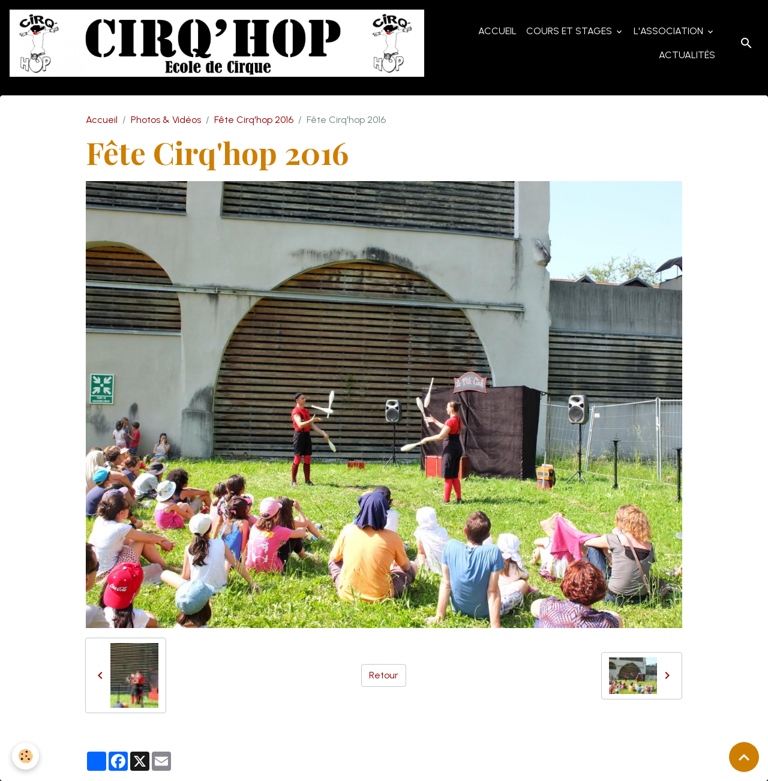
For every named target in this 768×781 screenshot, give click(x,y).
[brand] (217, 43)
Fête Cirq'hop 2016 (253, 119)
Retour (383, 675)
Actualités (687, 55)
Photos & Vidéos (166, 119)
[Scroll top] (744, 757)
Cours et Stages (570, 31)
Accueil (497, 31)
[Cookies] (25, 756)
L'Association (670, 31)
